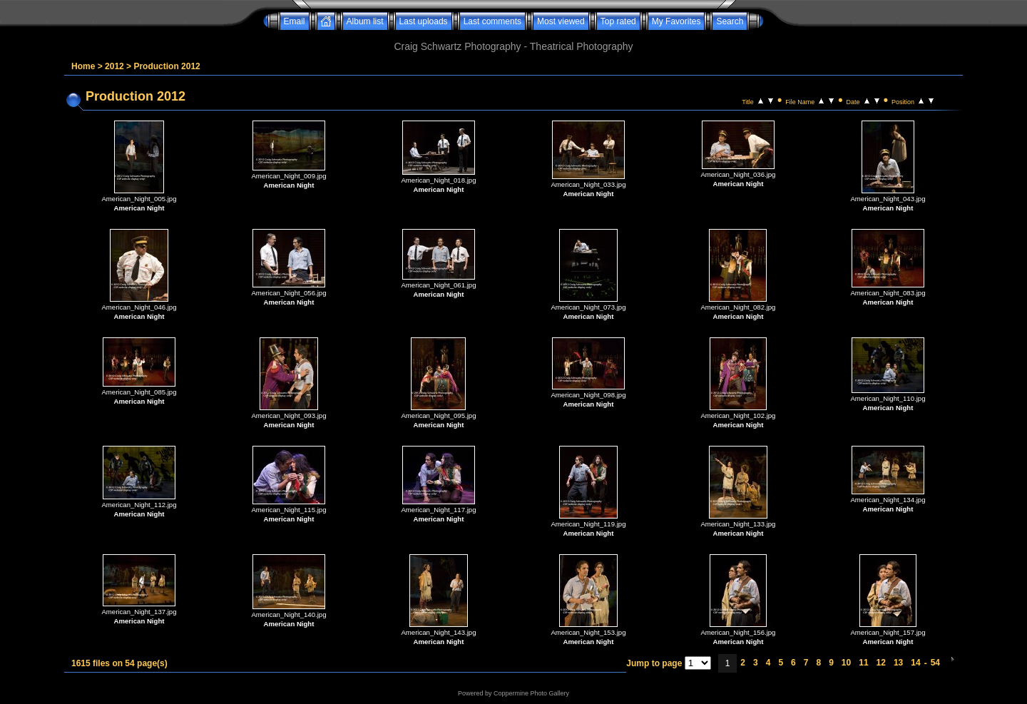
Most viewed (561, 21)
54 (935, 663)
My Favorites (676, 21)
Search (729, 21)
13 (898, 663)
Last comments (492, 21)
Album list (365, 21)
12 (881, 663)
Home (83, 66)
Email (294, 21)
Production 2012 (166, 66)
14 (915, 663)
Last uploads (423, 21)
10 (846, 663)
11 (863, 663)
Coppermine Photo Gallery (531, 693)
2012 (114, 66)
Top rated (618, 21)
